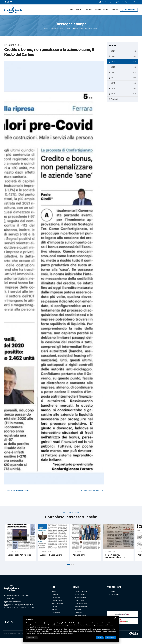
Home (54, 591)
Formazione (78, 612)
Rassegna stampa (101, 9)
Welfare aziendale (80, 615)
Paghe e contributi (80, 597)
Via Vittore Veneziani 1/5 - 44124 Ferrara (16, 595)
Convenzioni (87, 9)
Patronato (78, 609)
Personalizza (32, 637)
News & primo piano (108, 2)
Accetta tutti (110, 637)
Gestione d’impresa (81, 591)
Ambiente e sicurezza (81, 606)
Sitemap (54, 609)
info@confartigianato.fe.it (15, 601)
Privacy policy (132, 2)
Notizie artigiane (128, 9)
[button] (68, 564)
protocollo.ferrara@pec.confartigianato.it (20, 605)
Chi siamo (69, 9)
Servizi (78, 9)
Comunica (114, 9)
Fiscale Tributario (80, 594)
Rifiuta (100, 637)
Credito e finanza (80, 600)
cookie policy (44, 627)
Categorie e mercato (81, 603)
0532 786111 (11, 598)
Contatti (120, 2)
